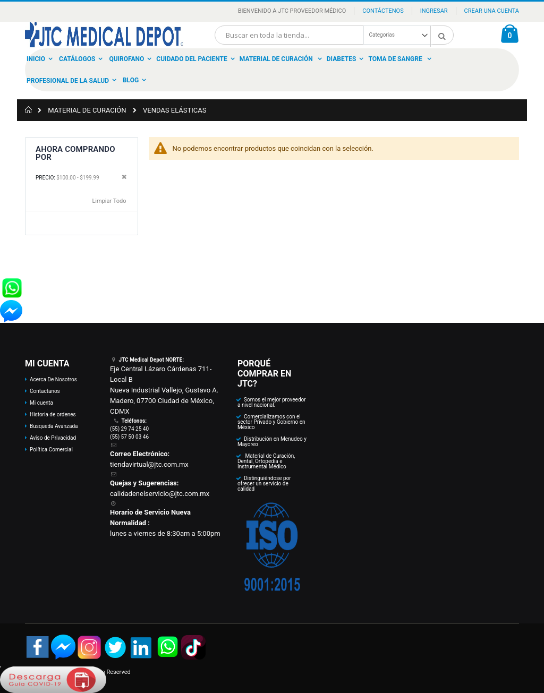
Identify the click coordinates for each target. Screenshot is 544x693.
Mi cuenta (41, 403)
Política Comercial (51, 449)
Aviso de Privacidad (53, 438)
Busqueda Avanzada (54, 426)
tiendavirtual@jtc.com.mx (149, 464)
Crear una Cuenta (491, 10)
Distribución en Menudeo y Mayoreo (272, 441)
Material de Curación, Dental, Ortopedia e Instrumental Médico (266, 461)
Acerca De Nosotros (53, 379)
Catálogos (77, 59)
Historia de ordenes (53, 414)
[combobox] (334, 35)
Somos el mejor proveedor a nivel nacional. (271, 402)
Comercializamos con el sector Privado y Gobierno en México (271, 422)
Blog (131, 80)
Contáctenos (382, 10)
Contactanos (45, 391)
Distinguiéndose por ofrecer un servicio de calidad (264, 483)
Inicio (36, 59)
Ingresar (434, 10)
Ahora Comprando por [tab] (75, 153)
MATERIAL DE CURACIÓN (87, 110)
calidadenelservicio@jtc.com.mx (159, 494)
